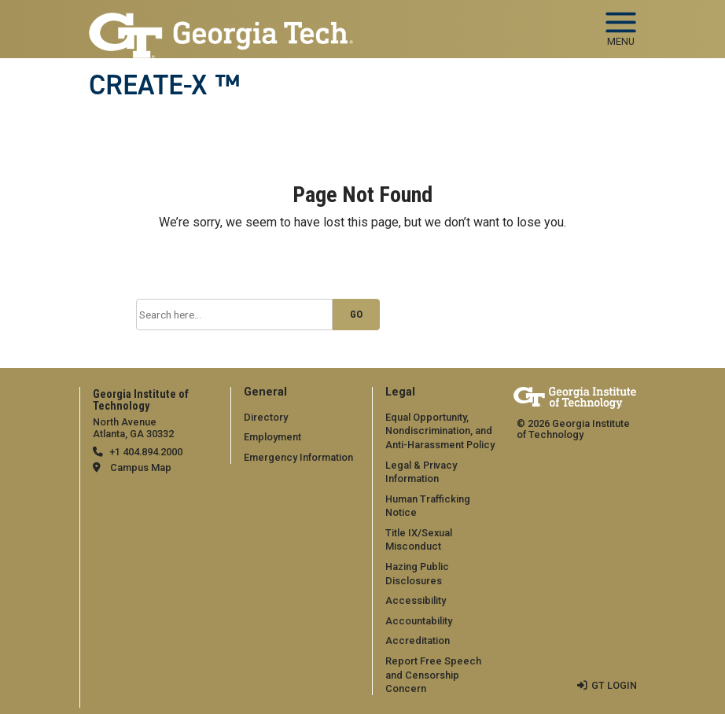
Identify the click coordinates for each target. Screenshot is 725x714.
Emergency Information (298, 457)
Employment (272, 437)
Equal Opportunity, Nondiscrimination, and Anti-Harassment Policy (440, 431)
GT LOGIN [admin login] (614, 685)
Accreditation (417, 640)
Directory (266, 417)
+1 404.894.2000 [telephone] (145, 452)
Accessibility (415, 600)
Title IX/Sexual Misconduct (418, 540)
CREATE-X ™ (164, 85)
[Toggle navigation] (620, 23)
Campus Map (140, 467)
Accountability (418, 621)
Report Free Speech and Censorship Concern (433, 674)
